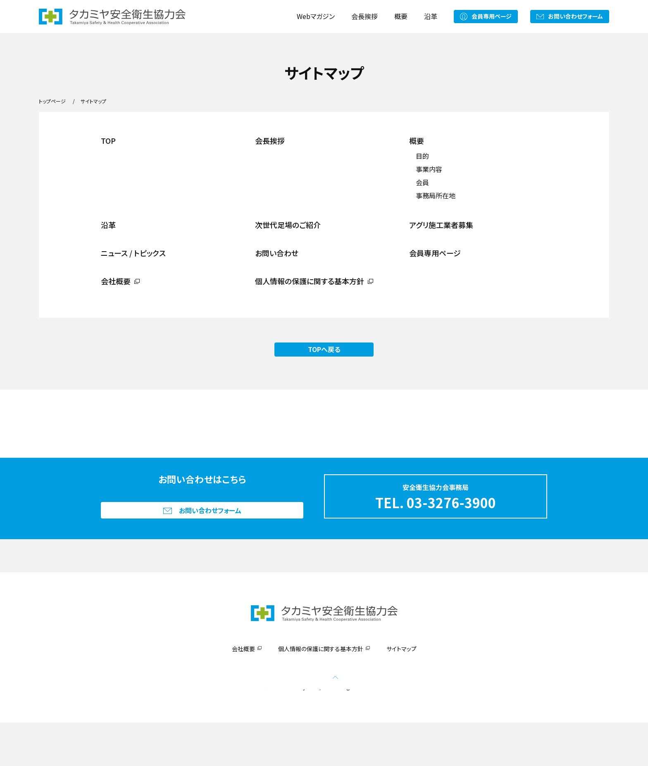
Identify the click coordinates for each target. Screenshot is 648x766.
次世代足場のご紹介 (288, 224)
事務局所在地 (435, 195)
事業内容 (429, 169)
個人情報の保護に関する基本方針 (309, 281)
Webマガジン (316, 16)
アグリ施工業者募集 (441, 224)
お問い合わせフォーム (575, 16)
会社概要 (116, 281)
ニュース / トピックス (133, 252)
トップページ (52, 101)
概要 (400, 16)
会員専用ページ (492, 16)
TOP (108, 140)
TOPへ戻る (324, 349)
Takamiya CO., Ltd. (307, 730)
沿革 (430, 16)
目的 (422, 156)
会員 (422, 182)
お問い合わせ (276, 252)
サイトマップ (401, 692)
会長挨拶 (364, 16)
